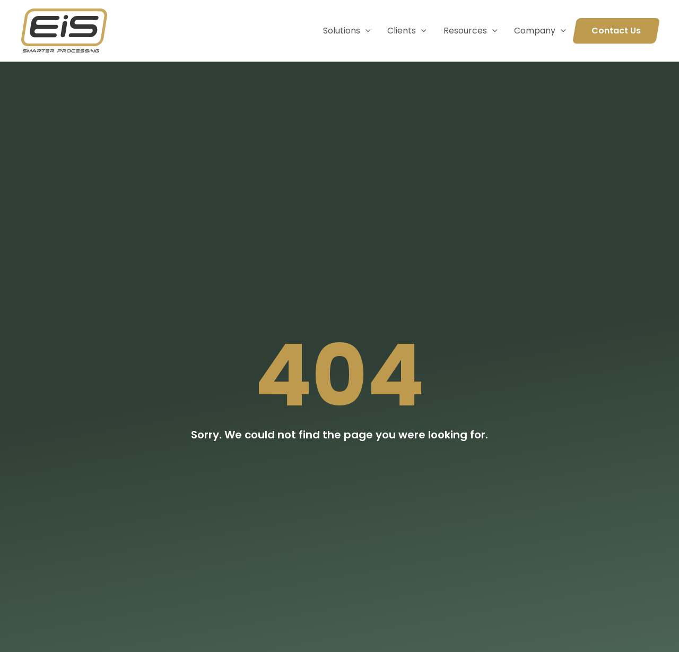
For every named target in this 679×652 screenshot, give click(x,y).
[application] (365, 31)
